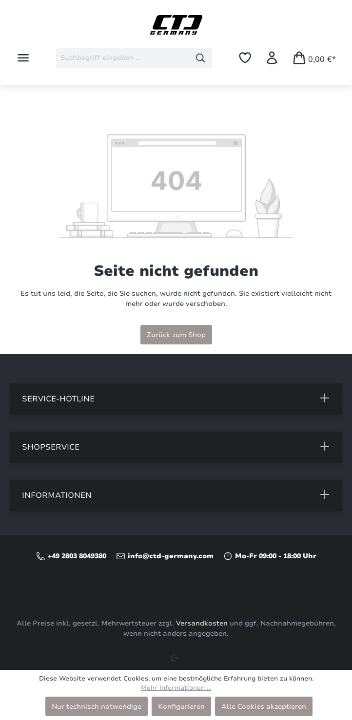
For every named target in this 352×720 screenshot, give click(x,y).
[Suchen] (200, 58)
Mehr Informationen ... (176, 687)
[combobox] (122, 58)
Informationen (57, 495)
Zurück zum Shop (176, 335)
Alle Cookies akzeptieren (263, 706)
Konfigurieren (181, 706)
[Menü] (23, 57)
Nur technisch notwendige (96, 706)
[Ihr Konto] (271, 57)
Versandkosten (202, 623)
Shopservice (50, 447)
